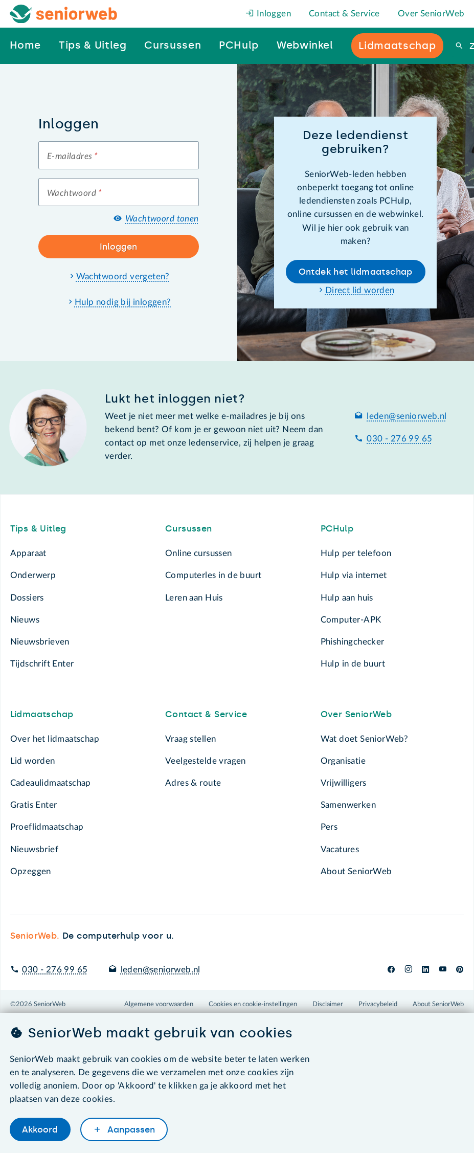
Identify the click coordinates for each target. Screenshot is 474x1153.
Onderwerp (33, 575)
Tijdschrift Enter (42, 663)
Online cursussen (198, 553)
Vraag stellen (190, 739)
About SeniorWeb (356, 871)
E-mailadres (72, 156)
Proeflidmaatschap (47, 827)
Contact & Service (344, 13)
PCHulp (337, 528)
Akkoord (40, 1129)
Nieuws (24, 619)
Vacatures (340, 849)
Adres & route (193, 783)
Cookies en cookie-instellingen (253, 1004)
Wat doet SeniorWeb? (365, 739)
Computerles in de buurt (213, 575)
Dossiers (27, 597)
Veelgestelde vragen (205, 761)
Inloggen (268, 13)
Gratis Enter (33, 805)
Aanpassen (130, 1129)
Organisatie (343, 761)
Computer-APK (351, 619)
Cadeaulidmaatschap (50, 783)
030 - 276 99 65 (399, 438)
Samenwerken (348, 805)
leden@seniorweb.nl (406, 416)
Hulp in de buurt (353, 663)
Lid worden (32, 761)
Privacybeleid (377, 1004)
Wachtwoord (74, 193)
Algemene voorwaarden (158, 1004)
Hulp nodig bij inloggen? (123, 302)
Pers (329, 827)
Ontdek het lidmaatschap (356, 272)
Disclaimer (327, 1004)
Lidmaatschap (42, 714)
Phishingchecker (353, 641)
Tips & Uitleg (38, 528)
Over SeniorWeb (431, 13)
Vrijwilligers (344, 783)
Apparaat (28, 553)
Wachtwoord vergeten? (123, 276)
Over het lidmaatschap (55, 739)
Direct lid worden (360, 290)
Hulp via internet (354, 575)
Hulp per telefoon (356, 553)
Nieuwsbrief (34, 849)
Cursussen (188, 528)
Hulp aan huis (347, 597)
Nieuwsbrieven (40, 641)
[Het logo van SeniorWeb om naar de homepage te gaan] (64, 14)
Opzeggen (30, 871)
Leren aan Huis (194, 597)
